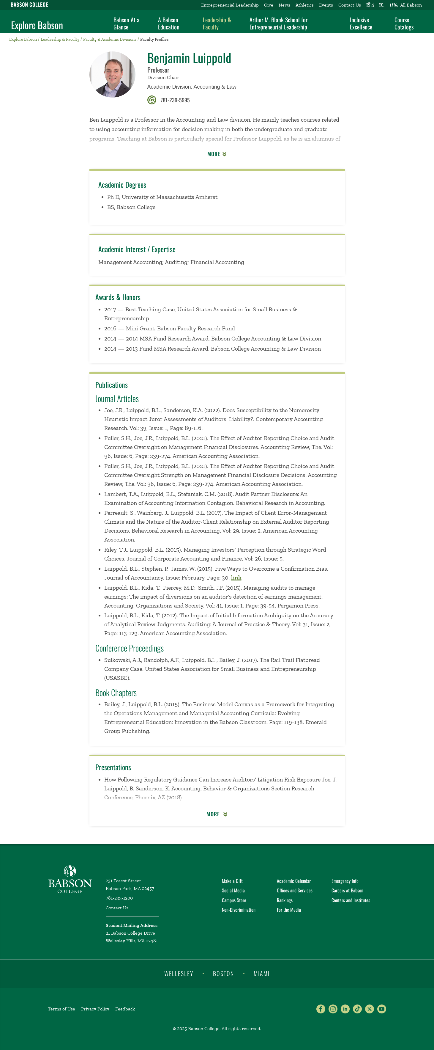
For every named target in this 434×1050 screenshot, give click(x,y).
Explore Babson (37, 25)
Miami (262, 973)
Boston (223, 973)
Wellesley (178, 973)
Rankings (285, 900)
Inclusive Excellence (361, 23)
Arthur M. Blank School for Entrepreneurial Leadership (278, 23)
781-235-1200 (119, 898)
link (236, 577)
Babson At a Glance (126, 23)
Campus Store (234, 900)
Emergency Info (345, 880)
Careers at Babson (347, 890)
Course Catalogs (404, 23)
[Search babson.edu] (382, 5)
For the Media (289, 909)
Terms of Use (61, 1009)
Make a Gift (232, 880)
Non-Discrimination (238, 909)
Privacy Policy (95, 1009)
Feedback (125, 1009)
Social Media (233, 890)
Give (268, 5)
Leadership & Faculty (217, 23)
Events (326, 5)
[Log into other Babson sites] (370, 5)
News (284, 5)
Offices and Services (295, 890)
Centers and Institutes (351, 900)
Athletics (305, 5)
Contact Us (349, 5)
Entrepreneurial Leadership (230, 5)
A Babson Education (168, 23)
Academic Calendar (294, 880)
